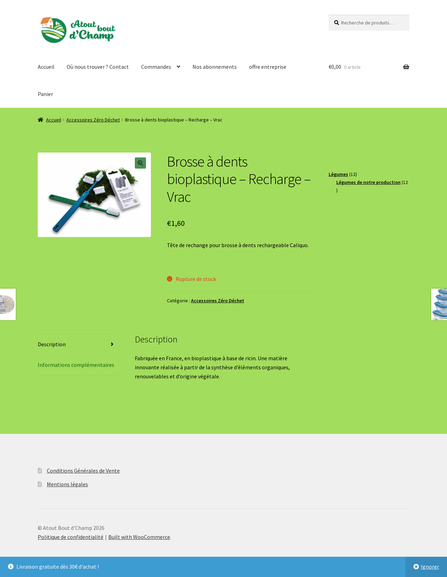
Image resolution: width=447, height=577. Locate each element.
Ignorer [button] (430, 566)
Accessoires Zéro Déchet (93, 120)
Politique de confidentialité (70, 536)
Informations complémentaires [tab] (76, 364)
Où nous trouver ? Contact (98, 66)
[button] (140, 163)
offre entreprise (267, 66)
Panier (45, 93)
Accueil (46, 66)
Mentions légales (67, 484)
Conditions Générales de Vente (83, 470)
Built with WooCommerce (139, 536)
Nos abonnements (214, 66)
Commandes (156, 66)
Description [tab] (52, 344)
